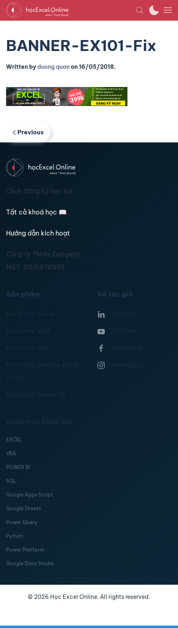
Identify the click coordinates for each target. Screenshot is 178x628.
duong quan (53, 66)
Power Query (21, 522)
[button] (140, 10)
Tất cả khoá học (36, 212)
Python (14, 536)
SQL (11, 481)
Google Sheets (23, 508)
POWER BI (18, 467)
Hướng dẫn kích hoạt (38, 233)
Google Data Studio (30, 563)
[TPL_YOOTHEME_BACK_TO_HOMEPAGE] (71, 10)
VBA (11, 453)
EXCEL (14, 440)
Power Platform (25, 550)
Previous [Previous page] (28, 132)
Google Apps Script (29, 495)
